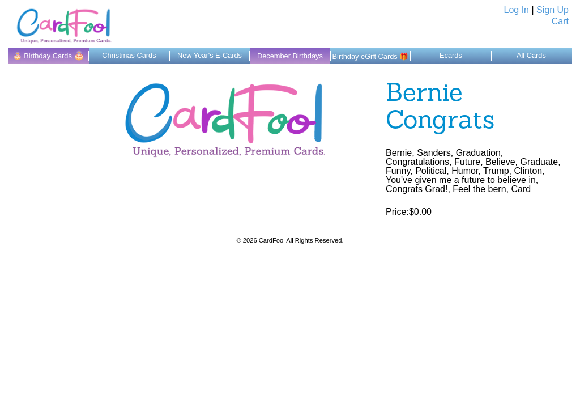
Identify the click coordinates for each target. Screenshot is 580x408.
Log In (516, 10)
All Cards (531, 55)
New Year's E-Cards (209, 55)
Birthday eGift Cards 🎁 (370, 56)
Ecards (451, 55)
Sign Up (552, 10)
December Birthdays (290, 56)
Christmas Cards (129, 55)
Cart (560, 21)
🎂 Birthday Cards (49, 55)
